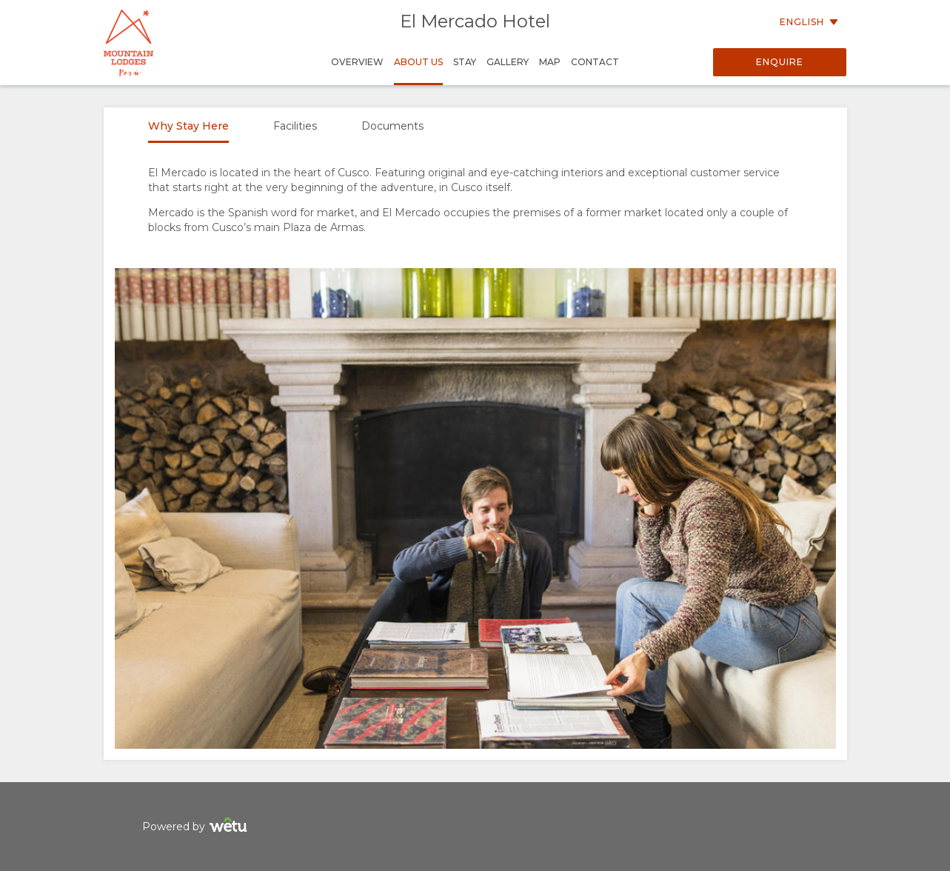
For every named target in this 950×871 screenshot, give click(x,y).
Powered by (196, 827)
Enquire (779, 61)
